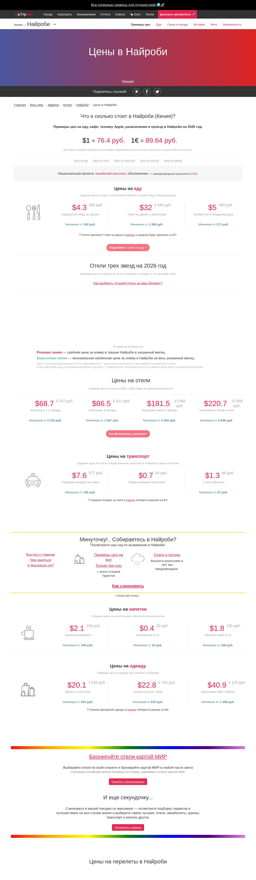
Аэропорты (64, 14)
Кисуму (130, 234)
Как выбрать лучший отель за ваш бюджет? (128, 283)
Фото (214, 24)
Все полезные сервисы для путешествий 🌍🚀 (128, 5)
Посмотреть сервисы (128, 827)
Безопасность (232, 24)
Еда (158, 24)
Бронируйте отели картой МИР (128, 757)
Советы (120, 14)
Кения (67, 105)
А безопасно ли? (40, 565)
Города (47, 14)
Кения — (20, 24)
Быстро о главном (40, 554)
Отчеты (105, 14)
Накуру (130, 500)
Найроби (82, 105)
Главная (20, 105)
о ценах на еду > (128, 247)
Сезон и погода (177, 24)
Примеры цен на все (108, 557)
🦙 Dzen (135, 14)
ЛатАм (150, 14)
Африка (53, 105)
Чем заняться (40, 560)
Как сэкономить (128, 586)
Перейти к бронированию (127, 781)
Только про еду (108, 565)
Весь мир (36, 105)
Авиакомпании (86, 14)
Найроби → (42, 24)
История (198, 24)
